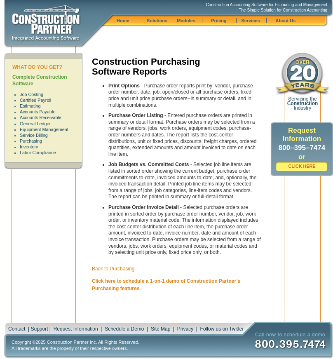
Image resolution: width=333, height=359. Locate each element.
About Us (285, 20)
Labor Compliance (38, 152)
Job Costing (31, 94)
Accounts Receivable (40, 117)
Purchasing (31, 140)
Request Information (76, 329)
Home (123, 20)
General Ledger (35, 123)
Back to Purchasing (113, 269)
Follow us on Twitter (222, 329)
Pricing (218, 20)
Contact (16, 329)
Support (39, 329)
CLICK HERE (302, 166)
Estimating (30, 105)
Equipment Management (44, 129)
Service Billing (34, 135)
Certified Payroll (35, 100)
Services (250, 20)
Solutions (157, 20)
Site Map (160, 329)
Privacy (185, 329)
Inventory (29, 146)
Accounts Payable (37, 111)
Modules (186, 20)
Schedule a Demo (124, 329)
